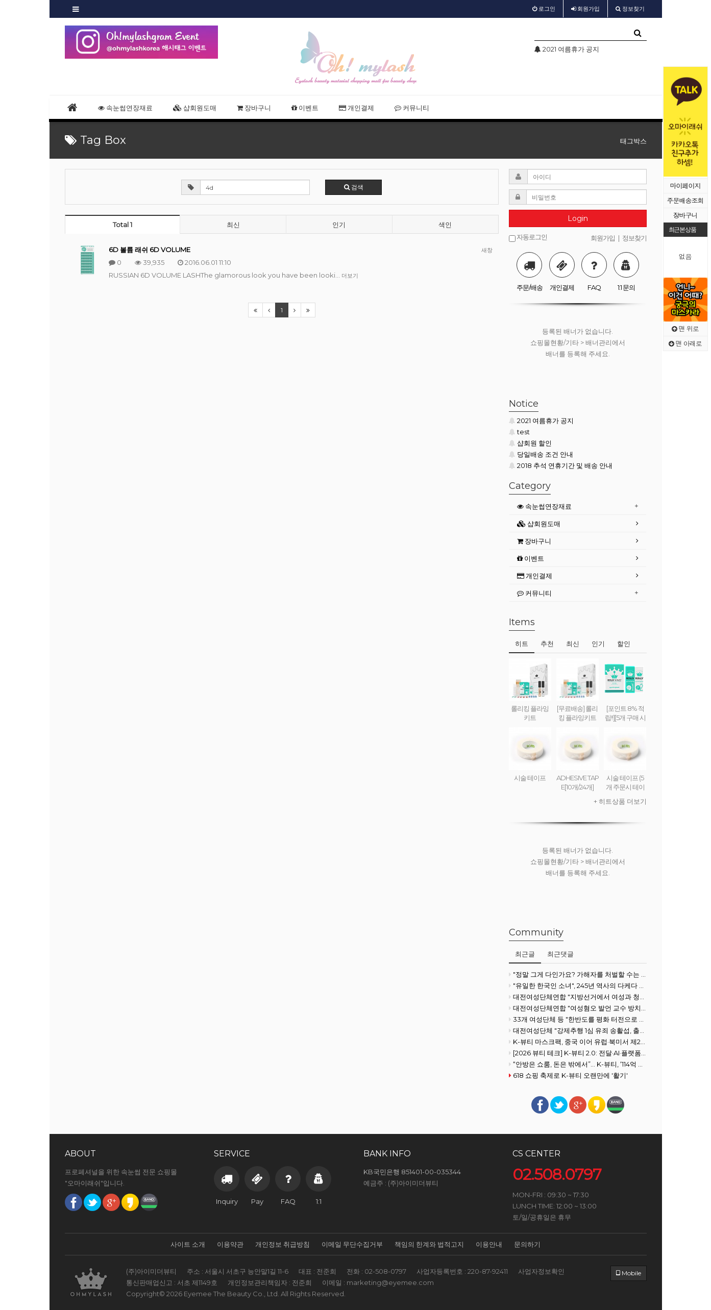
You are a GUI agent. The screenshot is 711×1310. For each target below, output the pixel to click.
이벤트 (304, 108)
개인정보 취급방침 (282, 1244)
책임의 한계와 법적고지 (429, 1244)
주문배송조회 (685, 200)
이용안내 (489, 1244)
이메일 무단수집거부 (352, 1244)
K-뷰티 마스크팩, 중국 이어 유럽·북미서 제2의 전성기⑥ (578, 1041)
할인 (623, 643)
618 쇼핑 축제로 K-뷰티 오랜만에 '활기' (568, 1075)
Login (578, 218)
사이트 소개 (187, 1244)
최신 (233, 224)
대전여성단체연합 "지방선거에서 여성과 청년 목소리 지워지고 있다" (578, 997)
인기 (339, 224)
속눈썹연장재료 (125, 108)
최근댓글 (560, 954)
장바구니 (685, 215)
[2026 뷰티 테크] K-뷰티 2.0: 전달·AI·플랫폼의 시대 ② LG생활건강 (578, 1053)
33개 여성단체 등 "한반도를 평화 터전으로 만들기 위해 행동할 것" (578, 1019)
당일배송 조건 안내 (541, 454)
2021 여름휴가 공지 (541, 420)
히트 (521, 643)
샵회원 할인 (530, 443)
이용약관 (230, 1244)
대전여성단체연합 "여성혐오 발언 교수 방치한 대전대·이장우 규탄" (578, 1008)
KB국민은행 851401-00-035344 (412, 1172)
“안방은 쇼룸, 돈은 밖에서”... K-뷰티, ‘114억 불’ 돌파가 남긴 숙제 (578, 1064)
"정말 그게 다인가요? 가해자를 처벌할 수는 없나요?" (578, 974)
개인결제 (356, 108)
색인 (445, 224)
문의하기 (527, 1244)
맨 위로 (685, 328)
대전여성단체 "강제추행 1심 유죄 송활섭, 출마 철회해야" (578, 1030)
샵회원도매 (194, 108)
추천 (547, 643)
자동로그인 (528, 237)
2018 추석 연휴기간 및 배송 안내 (560, 465)
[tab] (577, 506)
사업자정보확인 (541, 1271)
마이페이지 (685, 185)
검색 (353, 187)
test (519, 432)
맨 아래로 (685, 343)
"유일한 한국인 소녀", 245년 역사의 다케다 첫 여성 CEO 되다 (578, 985)
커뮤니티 (412, 108)
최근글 (525, 954)
